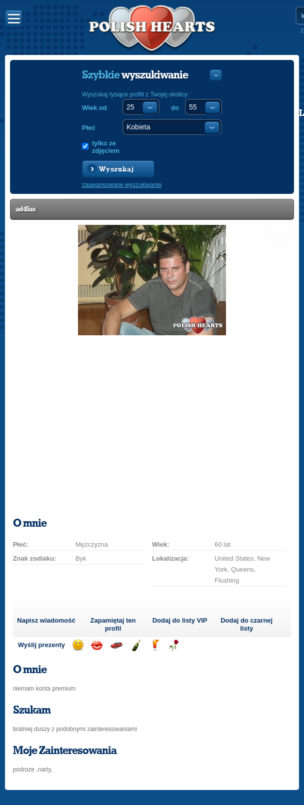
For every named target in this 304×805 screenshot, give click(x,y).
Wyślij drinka (154, 645)
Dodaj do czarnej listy (246, 624)
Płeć (89, 127)
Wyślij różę (174, 645)
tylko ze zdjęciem (106, 146)
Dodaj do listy (180, 620)
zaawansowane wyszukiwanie (122, 184)
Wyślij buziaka (96, 645)
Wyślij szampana (136, 645)
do (175, 107)
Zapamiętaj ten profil (113, 624)
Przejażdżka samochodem (116, 645)
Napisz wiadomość (46, 620)
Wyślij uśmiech (78, 645)
